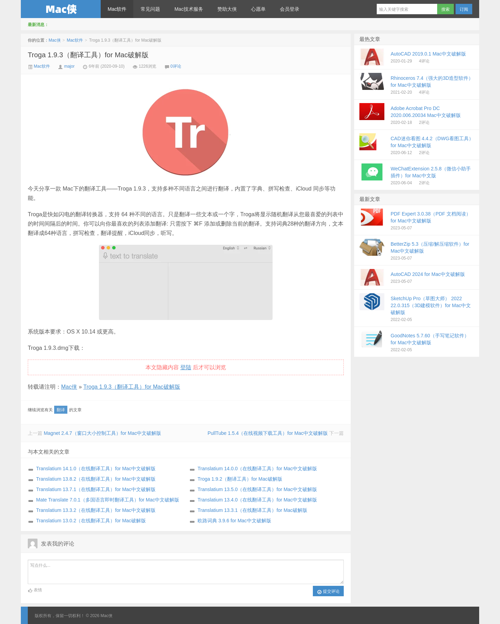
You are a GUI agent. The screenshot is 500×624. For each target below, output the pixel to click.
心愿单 (258, 9)
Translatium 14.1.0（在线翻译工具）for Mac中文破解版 (96, 468)
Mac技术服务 (188, 9)
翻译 (61, 409)
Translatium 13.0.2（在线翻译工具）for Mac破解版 (91, 520)
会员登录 (289, 9)
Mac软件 (117, 9)
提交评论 (328, 592)
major (69, 66)
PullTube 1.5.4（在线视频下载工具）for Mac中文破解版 (268, 433)
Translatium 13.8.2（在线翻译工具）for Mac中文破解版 (96, 479)
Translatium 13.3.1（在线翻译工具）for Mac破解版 (252, 510)
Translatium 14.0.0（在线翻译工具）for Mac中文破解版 (257, 468)
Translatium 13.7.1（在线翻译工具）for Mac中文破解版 (96, 489)
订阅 (464, 9)
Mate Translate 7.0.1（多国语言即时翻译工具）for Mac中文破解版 (107, 500)
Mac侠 (61, 9)
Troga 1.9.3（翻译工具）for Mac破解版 (88, 55)
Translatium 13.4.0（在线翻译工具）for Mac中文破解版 (257, 500)
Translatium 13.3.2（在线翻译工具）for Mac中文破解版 (96, 510)
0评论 (175, 66)
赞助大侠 (227, 9)
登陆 (185, 367)
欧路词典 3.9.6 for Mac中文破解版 (234, 520)
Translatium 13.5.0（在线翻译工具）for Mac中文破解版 (257, 489)
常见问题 (150, 9)
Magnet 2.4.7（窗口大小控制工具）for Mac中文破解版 (102, 433)
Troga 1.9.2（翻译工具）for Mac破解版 (240, 479)
